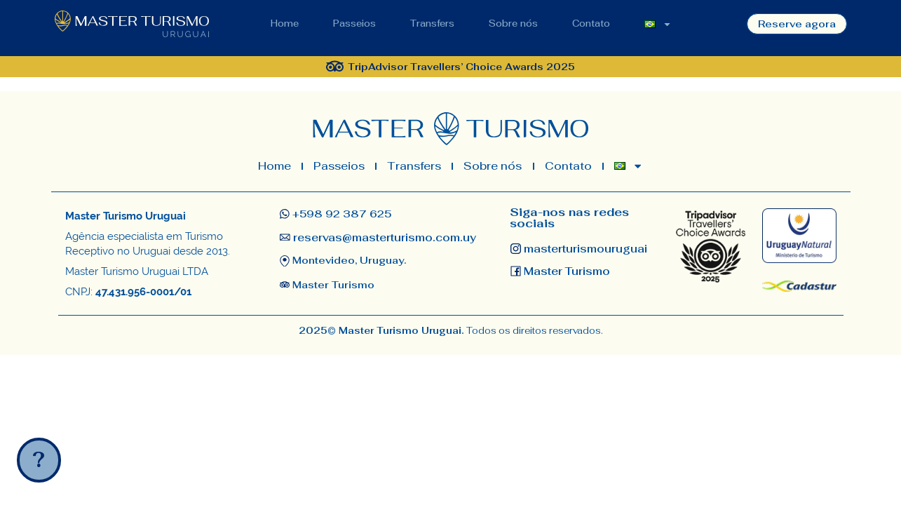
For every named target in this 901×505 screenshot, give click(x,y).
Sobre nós (513, 23)
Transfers (432, 23)
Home (285, 23)
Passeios (354, 23)
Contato (591, 23)
